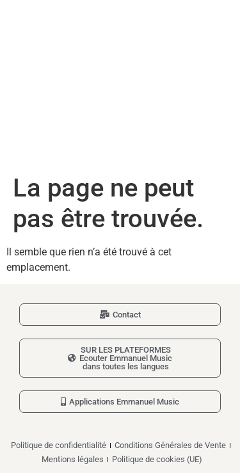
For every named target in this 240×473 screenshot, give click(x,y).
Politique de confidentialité (58, 445)
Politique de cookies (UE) (157, 459)
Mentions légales (73, 459)
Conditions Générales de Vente (170, 445)
